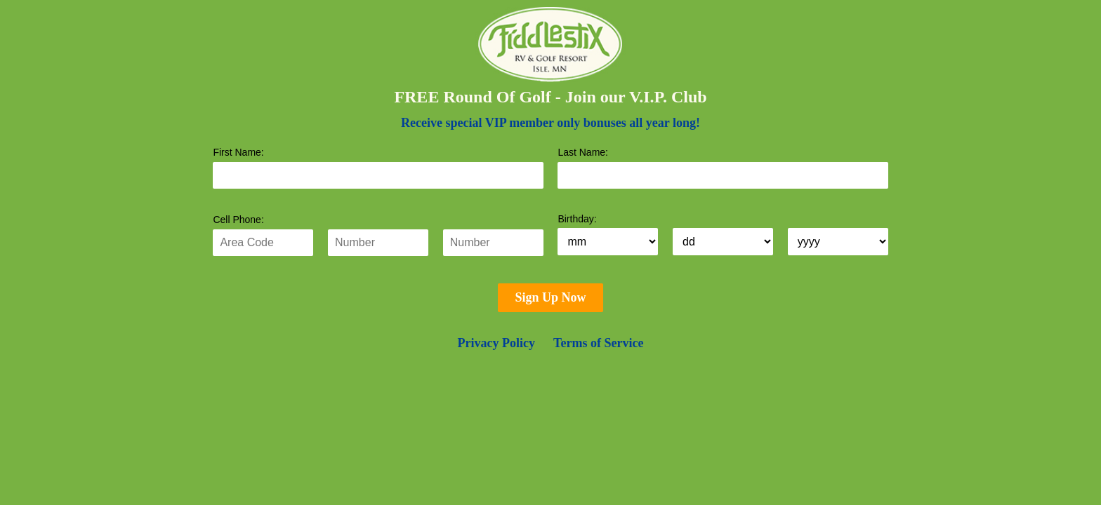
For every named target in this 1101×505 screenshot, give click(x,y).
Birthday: (577, 218)
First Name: (238, 152)
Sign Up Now (550, 297)
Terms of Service (598, 343)
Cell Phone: (238, 219)
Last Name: (583, 152)
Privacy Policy (496, 343)
